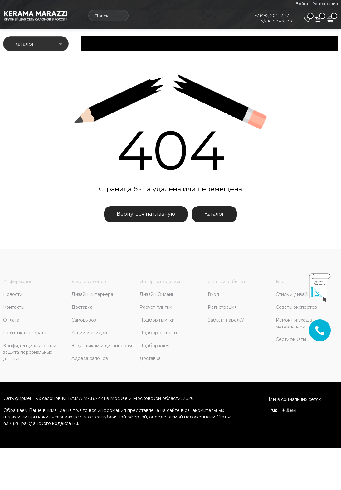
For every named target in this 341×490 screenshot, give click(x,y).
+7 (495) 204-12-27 (272, 15)
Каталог (214, 214)
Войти (302, 3)
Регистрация (325, 3)
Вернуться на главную (146, 214)
